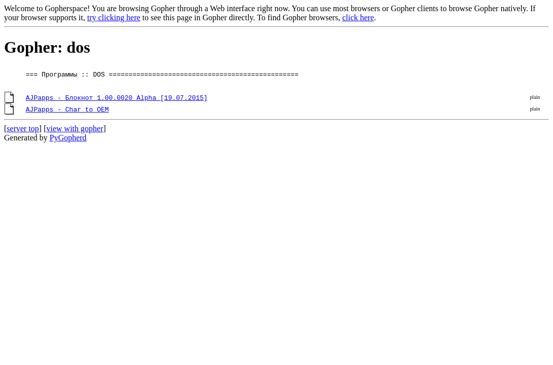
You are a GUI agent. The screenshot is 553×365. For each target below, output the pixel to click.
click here (358, 17)
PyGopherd (68, 137)
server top (23, 128)
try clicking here (113, 17)
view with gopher (75, 128)
